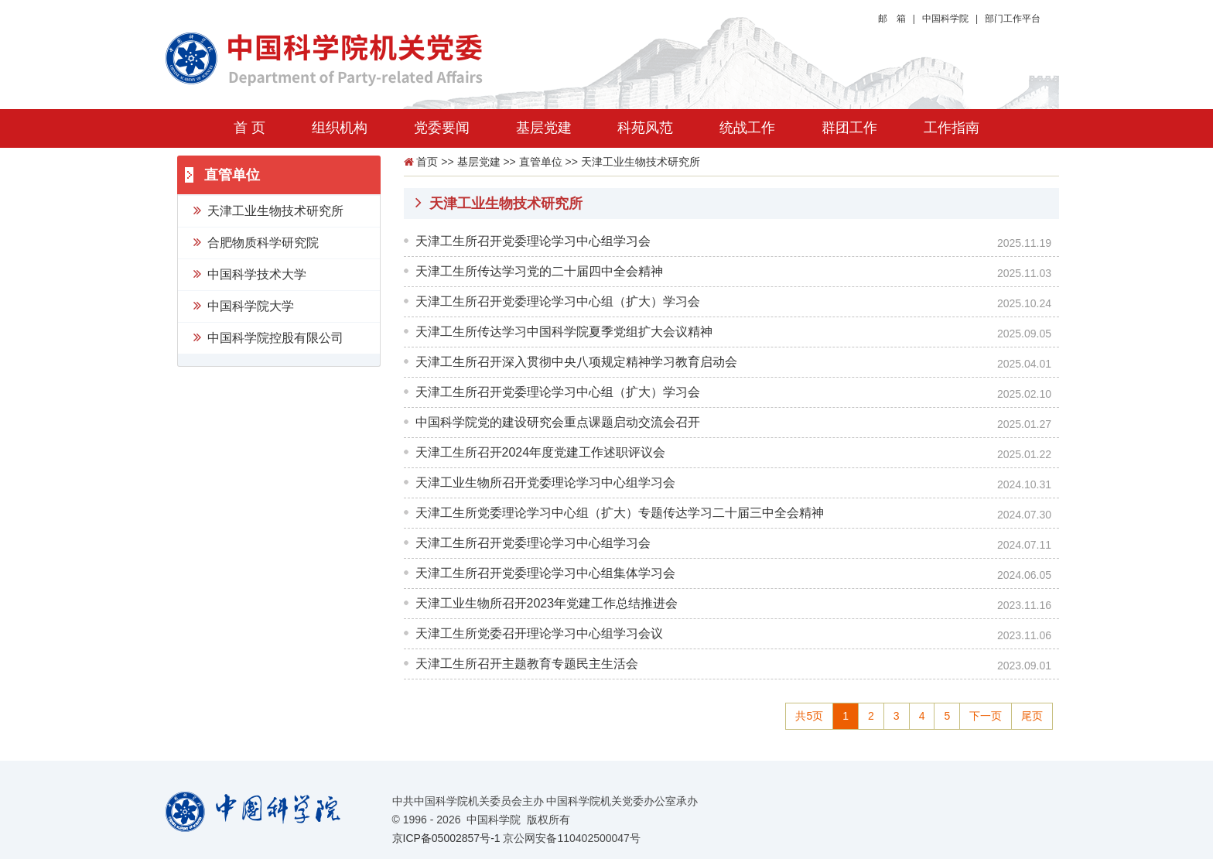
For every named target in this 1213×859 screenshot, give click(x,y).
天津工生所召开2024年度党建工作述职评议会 (540, 452)
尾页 (1032, 716)
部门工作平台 (1012, 18)
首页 (427, 162)
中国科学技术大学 (249, 273)
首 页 (249, 127)
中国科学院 (945, 18)
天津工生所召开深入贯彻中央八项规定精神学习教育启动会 (576, 361)
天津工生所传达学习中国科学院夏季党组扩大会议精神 (563, 331)
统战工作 (747, 127)
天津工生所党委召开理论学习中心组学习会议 (539, 633)
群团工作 (849, 127)
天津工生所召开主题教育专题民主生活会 (526, 663)
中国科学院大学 (243, 305)
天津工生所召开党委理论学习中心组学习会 (533, 241)
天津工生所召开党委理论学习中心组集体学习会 (545, 573)
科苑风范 (645, 127)
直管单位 (540, 162)
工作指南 (951, 127)
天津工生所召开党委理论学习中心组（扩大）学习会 (557, 301)
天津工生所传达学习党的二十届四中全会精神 (539, 271)
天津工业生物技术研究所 (268, 209)
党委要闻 (442, 127)
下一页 (985, 716)
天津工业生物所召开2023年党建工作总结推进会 (546, 603)
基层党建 (544, 127)
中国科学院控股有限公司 (268, 336)
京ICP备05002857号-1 (446, 838)
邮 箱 (892, 18)
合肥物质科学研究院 (256, 241)
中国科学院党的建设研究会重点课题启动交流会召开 (557, 422)
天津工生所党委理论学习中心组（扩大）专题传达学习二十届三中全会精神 (619, 512)
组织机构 (339, 127)
